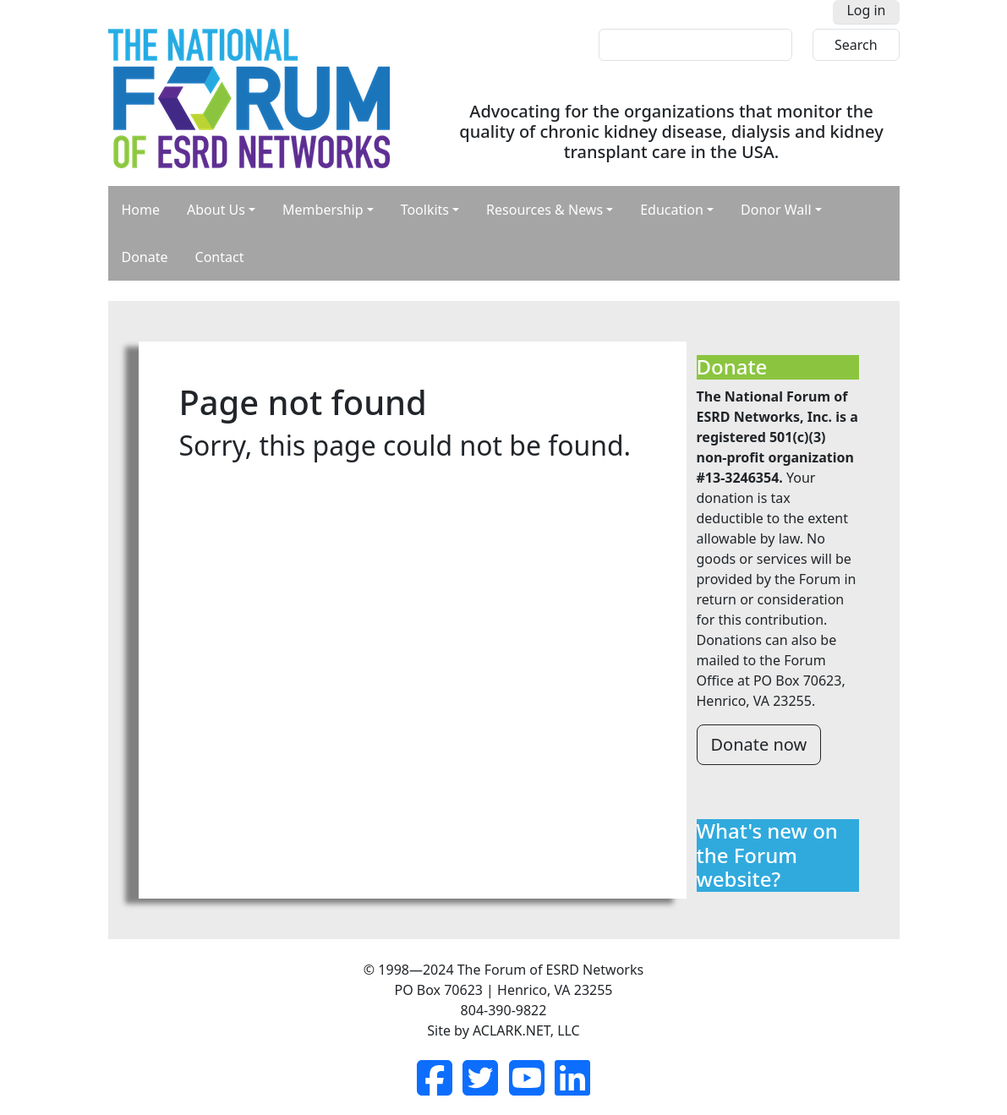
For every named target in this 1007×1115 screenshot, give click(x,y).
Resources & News (544, 209)
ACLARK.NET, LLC (526, 1030)
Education (671, 209)
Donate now (759, 744)
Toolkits (425, 209)
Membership (323, 209)
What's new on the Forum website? (767, 855)
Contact (219, 257)
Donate (145, 257)
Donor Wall (776, 209)
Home (141, 209)
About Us (216, 209)
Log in (865, 10)
